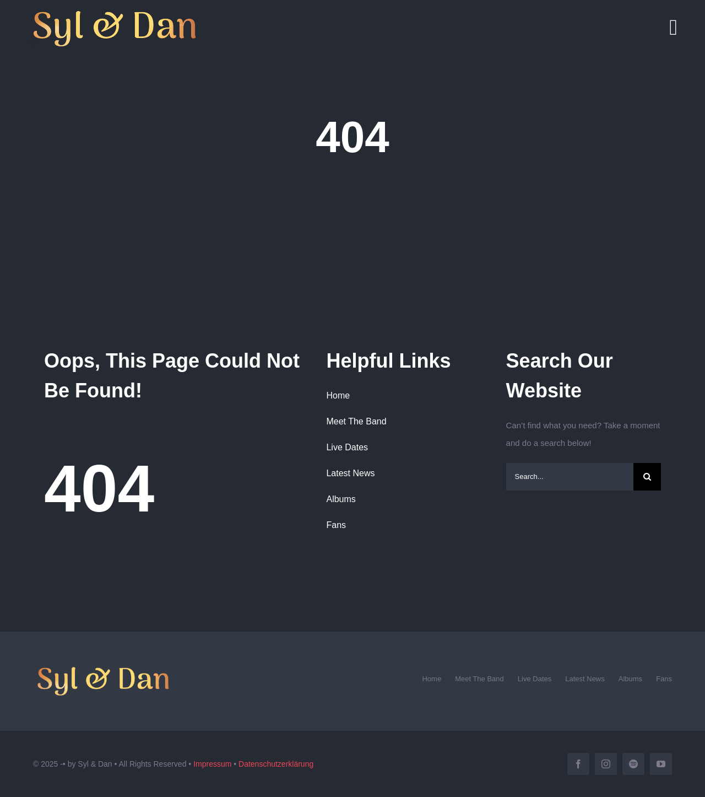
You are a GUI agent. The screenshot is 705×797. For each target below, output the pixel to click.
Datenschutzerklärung (275, 764)
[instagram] (606, 764)
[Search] (647, 477)
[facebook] (578, 764)
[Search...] (569, 477)
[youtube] (661, 764)
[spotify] (633, 764)
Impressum (212, 764)
